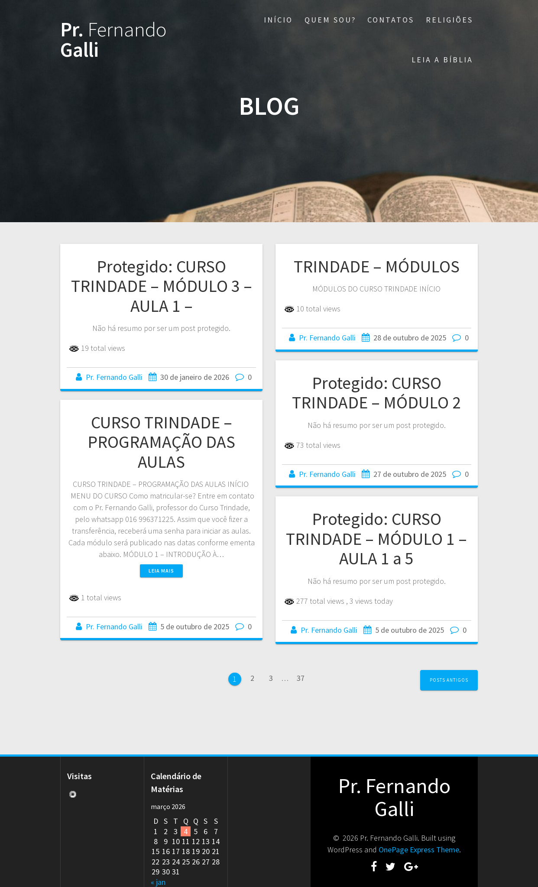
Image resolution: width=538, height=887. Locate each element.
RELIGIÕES (449, 20)
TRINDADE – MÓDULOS (377, 266)
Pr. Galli (113, 39)
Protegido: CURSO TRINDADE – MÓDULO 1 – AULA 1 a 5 (376, 538)
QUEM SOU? (330, 20)
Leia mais (161, 570)
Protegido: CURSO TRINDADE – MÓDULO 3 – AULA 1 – (161, 286)
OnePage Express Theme (419, 850)
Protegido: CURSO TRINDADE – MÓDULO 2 (376, 393)
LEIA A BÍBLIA (442, 60)
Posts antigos (449, 680)
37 (301, 680)
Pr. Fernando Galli (114, 377)
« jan (158, 882)
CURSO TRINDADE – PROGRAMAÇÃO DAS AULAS (161, 442)
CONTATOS (390, 20)
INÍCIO (278, 20)
